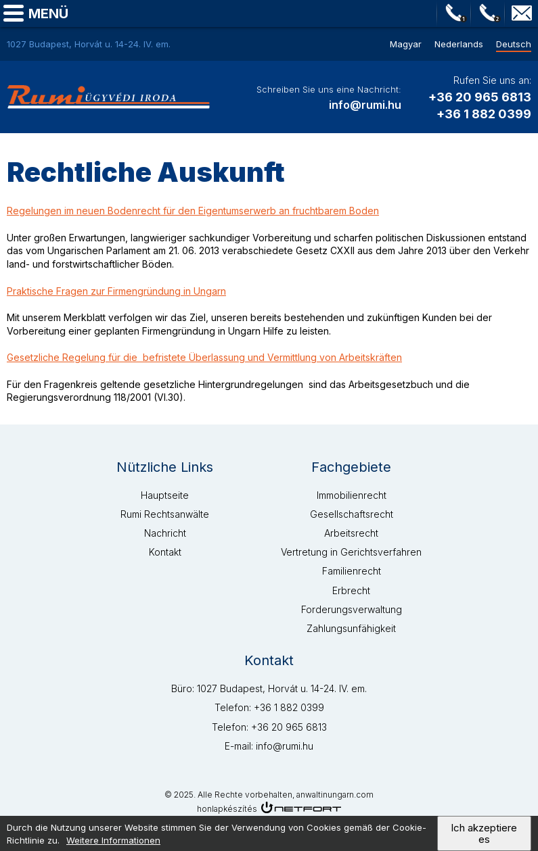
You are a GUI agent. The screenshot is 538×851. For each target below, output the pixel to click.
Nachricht (165, 533)
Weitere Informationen (113, 842)
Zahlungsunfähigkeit (351, 628)
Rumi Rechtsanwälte (164, 514)
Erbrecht (351, 590)
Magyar (406, 44)
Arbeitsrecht (351, 533)
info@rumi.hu (522, 13)
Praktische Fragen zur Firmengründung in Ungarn (116, 291)
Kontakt (165, 552)
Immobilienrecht (351, 495)
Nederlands (458, 44)
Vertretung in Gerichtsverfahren (351, 552)
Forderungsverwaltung (351, 609)
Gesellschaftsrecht (351, 514)
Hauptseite (165, 495)
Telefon (454, 13)
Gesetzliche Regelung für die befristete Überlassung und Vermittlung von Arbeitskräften (204, 357)
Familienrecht (351, 571)
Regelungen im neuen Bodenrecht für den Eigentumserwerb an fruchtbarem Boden (193, 210)
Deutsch (513, 44)
